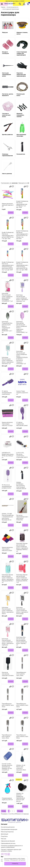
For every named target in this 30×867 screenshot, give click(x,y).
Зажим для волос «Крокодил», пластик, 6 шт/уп (7, 549)
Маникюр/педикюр (7, 831)
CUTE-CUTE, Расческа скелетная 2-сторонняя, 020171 (22, 455)
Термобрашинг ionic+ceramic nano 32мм (22, 705)
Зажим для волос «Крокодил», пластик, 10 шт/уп (7, 424)
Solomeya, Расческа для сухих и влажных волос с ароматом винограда (22, 610)
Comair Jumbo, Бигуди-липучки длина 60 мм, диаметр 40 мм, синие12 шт (7, 767)
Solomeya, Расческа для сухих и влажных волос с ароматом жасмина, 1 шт (7, 360)
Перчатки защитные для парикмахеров (21, 74)
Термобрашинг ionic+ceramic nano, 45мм (7, 736)
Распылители (21, 154)
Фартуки (5, 32)
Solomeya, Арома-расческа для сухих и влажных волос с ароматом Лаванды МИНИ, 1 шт (22, 547)
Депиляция (4, 834)
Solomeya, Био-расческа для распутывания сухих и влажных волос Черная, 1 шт (21, 641)
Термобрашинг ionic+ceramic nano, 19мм (21, 674)
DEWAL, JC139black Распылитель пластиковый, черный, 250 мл (21, 485)
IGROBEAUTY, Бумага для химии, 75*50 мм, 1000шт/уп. (8, 455)
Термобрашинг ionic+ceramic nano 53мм (22, 736)
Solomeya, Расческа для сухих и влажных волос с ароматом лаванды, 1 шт (22, 298)
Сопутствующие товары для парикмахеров (22, 53)
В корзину (10, 212)
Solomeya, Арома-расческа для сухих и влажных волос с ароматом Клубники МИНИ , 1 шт (22, 578)
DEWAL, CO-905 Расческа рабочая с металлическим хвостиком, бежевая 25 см (8, 517)
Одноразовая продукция (9, 829)
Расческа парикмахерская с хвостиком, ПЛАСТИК (22, 517)
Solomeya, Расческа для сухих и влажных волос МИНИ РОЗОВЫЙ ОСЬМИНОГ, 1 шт (7, 297)
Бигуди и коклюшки (5, 52)
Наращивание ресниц (8, 843)
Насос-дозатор (7, 173)
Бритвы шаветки (7, 134)
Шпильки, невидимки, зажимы (20, 115)
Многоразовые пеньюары (21, 135)
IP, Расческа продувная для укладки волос (7, 486)
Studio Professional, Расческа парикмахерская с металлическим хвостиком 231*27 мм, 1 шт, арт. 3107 (8, 266)
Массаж (3, 838)
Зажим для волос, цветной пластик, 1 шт (8, 205)
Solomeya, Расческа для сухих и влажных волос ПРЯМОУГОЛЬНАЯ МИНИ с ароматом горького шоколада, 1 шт (22, 357)
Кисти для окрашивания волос (6, 74)
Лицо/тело (4, 836)
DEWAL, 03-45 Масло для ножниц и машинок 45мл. (21, 768)
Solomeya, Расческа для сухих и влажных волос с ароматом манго (7, 610)
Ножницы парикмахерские (7, 154)
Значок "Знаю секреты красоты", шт (22, 392)
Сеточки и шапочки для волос (6, 115)
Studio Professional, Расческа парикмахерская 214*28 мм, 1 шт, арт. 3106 (22, 204)
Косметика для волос (8, 827)
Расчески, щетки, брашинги (7, 94)
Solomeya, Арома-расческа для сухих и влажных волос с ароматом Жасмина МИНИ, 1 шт (7, 578)
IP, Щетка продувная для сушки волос (7, 392)
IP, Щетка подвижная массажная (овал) (22, 424)
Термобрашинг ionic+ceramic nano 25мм (8, 705)
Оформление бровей (8, 841)
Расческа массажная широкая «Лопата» (8, 674)
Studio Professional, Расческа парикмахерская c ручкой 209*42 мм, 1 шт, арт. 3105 (8, 235)
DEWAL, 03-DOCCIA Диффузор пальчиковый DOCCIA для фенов (20, 797)
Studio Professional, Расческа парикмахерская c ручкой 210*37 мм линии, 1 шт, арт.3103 (22, 234)
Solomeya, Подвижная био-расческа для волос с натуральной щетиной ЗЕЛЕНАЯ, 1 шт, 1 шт (7, 327)
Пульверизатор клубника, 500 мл (7, 798)
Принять (15, 863)
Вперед (19, 811)
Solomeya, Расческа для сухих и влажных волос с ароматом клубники (7, 642)
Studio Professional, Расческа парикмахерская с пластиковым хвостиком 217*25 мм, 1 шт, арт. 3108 (22, 266)
